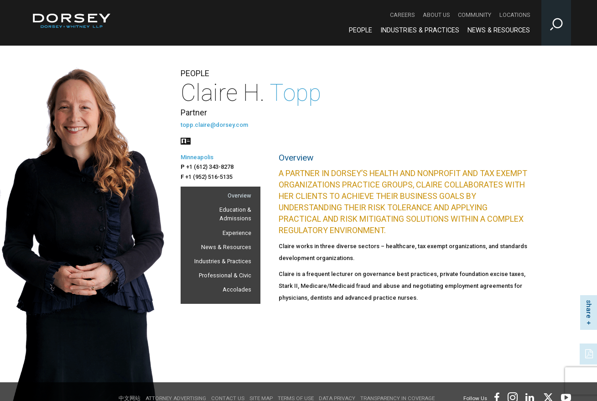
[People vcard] (186, 140)
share (589, 309)
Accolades (237, 289)
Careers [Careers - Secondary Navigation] (402, 14)
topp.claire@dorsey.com (214, 124)
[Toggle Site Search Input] (556, 23)
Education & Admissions (235, 214)
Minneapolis (197, 157)
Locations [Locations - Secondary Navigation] (514, 14)
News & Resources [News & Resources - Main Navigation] (498, 30)
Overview (239, 195)
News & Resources (226, 247)
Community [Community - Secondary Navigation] (474, 14)
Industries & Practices (222, 261)
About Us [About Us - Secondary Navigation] (436, 14)
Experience (237, 232)
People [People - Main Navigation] (360, 30)
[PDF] (589, 353)
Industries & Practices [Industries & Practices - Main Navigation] (419, 30)
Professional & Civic (225, 275)
